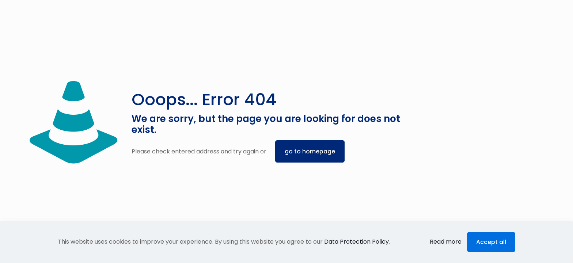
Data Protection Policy (356, 241)
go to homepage (310, 151)
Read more (446, 241)
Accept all (491, 242)
